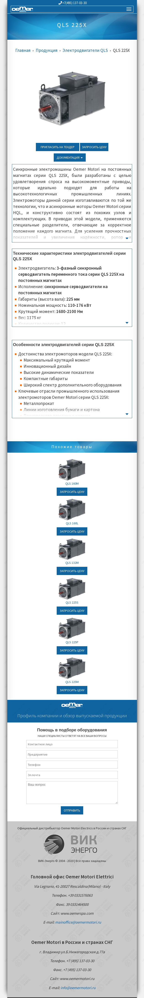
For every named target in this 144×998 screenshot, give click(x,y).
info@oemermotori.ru (78, 987)
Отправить (72, 810)
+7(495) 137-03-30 (73, 3)
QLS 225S (72, 602)
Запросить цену (94, 147)
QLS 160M (72, 483)
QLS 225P (72, 642)
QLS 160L (72, 523)
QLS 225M (72, 682)
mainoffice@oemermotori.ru (78, 922)
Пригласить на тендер (58, 147)
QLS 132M (72, 563)
